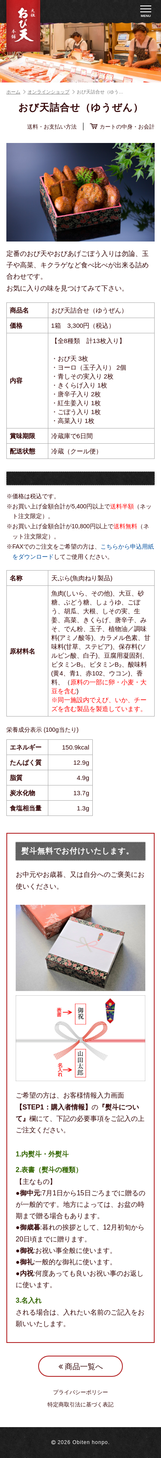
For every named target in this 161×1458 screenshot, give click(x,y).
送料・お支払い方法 (52, 127)
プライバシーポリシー (80, 1392)
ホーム (15, 91)
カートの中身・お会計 (122, 126)
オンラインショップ (51, 91)
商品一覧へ (80, 1366)
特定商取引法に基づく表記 (80, 1405)
